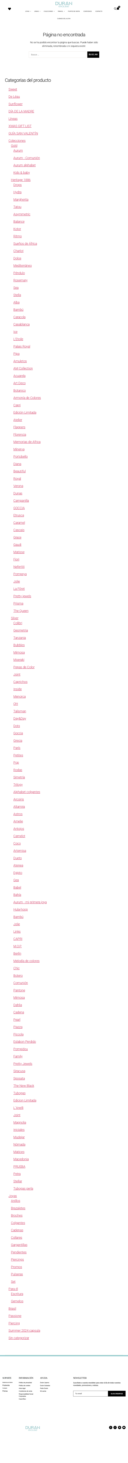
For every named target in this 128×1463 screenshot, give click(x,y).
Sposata (19, 1078)
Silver (14, 618)
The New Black (23, 1086)
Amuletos (20, 361)
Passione (15, 1316)
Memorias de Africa (27, 442)
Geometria (20, 630)
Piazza (17, 1027)
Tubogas (19, 1093)
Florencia (19, 435)
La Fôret (19, 589)
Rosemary (20, 280)
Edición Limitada (24, 412)
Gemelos (17, 1301)
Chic (16, 968)
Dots (16, 726)
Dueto (17, 858)
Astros (18, 814)
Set (13, 1282)
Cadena (18, 1012)
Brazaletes (18, 1208)
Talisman (19, 711)
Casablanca (21, 324)
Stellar (17, 1181)
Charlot (18, 251)
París (16, 748)
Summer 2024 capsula (24, 1331)
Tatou (17, 207)
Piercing (14, 1323)
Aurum (18, 150)
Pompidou (20, 1049)
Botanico (19, 390)
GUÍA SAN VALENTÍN (23, 133)
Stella (17, 295)
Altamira (19, 807)
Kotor (17, 229)
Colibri (17, 623)
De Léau (14, 97)
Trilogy (18, 785)
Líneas (13, 119)
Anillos (15, 1201)
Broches (16, 1215)
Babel (17, 887)
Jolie (16, 581)
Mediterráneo (22, 266)
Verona (18, 486)
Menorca (19, 696)
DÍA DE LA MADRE (21, 111)
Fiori (16, 559)
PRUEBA (19, 1167)
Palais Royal (21, 346)
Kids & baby (21, 173)
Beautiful (19, 471)
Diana (17, 464)
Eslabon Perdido (24, 1042)
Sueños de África (25, 244)
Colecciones (17, 141)
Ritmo (17, 236)
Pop (16, 763)
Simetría (19, 777)
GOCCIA (19, 508)
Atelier (17, 420)
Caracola (19, 317)
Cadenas (17, 1230)
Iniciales (19, 1130)
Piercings (17, 1259)
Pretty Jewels (22, 1064)
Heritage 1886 (21, 180)
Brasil (12, 1309)
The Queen (20, 611)
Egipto (17, 873)
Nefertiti (19, 567)
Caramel (19, 523)
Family (18, 1056)
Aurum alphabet (24, 165)
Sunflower (15, 104)
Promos (16, 1267)
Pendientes (19, 1252)
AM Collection (23, 368)
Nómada (19, 1144)
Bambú (18, 310)
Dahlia (17, 1005)
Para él (13, 1289)
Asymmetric (21, 214)
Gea (16, 880)
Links (17, 931)
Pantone (19, 990)
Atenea (18, 865)
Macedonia (21, 1159)
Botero (18, 976)
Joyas (13, 1196)
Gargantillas (19, 1245)
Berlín (17, 953)
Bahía (17, 895)
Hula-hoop (20, 909)
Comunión (20, 983)
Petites (18, 755)
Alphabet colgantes (26, 792)
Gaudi (17, 545)
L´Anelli (18, 1108)
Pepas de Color (23, 667)
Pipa (16, 354)
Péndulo (19, 273)
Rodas (17, 770)
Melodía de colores (26, 961)
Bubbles (19, 645)
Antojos (18, 829)
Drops (17, 185)
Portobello (20, 456)
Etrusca (18, 515)
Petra (17, 1174)
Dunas (17, 493)
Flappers (19, 427)
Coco (17, 843)
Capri (17, 405)
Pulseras (17, 1274)
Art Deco (19, 383)
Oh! (15, 704)
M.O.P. (17, 946)
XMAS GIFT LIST (20, 126)
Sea (16, 288)
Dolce (17, 258)
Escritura (17, 1294)
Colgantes (18, 1223)
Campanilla (21, 501)
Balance (18, 221)
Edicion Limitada (24, 1100)
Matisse (18, 552)
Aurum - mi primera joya (30, 902)
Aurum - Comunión (26, 158)
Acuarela (19, 376)
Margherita (20, 200)
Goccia (18, 733)
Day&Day (19, 718)
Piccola (18, 1034)
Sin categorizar (19, 1338)
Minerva (18, 449)
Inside (17, 689)
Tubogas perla (23, 1188)
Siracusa (19, 1071)
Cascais (18, 530)
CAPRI (17, 939)
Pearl (16, 1020)
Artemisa (19, 851)
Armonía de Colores (27, 398)
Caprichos (20, 682)
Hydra (17, 192)
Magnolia (19, 1122)
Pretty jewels (22, 596)
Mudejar (19, 1137)
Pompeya (20, 574)
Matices (18, 1152)
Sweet (13, 89)
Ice (15, 332)
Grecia (17, 741)
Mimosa (19, 652)
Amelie (18, 821)
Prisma (18, 603)
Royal (17, 479)
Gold (14, 146)
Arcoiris (18, 799)
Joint (16, 674)
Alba (16, 302)
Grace (17, 537)
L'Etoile (18, 339)
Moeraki (18, 660)
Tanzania (19, 638)
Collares (16, 1238)
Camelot (19, 836)
